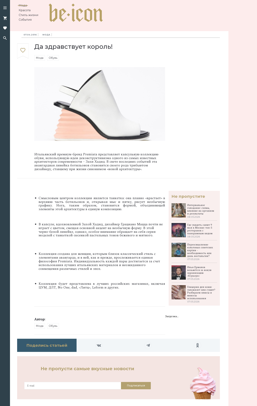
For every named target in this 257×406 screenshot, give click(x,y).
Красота (25, 10)
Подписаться (136, 385)
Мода (23, 5)
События (25, 19)
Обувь (53, 57)
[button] (5, 8)
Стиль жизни (28, 15)
